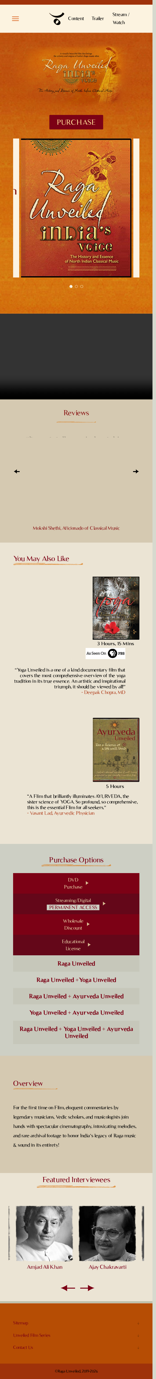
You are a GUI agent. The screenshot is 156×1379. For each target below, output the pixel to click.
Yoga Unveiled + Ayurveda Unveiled (76, 1012)
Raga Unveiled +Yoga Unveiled (76, 979)
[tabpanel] (76, 208)
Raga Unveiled (76, 963)
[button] (15, 19)
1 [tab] (71, 286)
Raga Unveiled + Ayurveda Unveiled (76, 996)
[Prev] (16, 471)
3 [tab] (81, 286)
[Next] (135, 471)
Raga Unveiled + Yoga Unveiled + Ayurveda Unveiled (76, 1032)
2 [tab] (76, 286)
